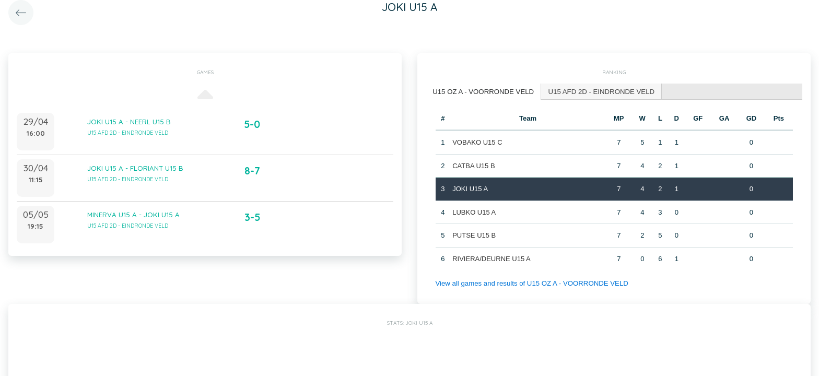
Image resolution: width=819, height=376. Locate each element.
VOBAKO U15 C (477, 142)
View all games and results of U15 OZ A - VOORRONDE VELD (530, 283)
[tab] (483, 92)
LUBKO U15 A (474, 212)
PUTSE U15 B (474, 235)
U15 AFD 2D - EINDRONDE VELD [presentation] (598, 91)
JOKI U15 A (470, 188)
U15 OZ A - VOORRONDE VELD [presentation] (482, 91)
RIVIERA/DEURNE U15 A (491, 258)
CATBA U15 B (473, 165)
